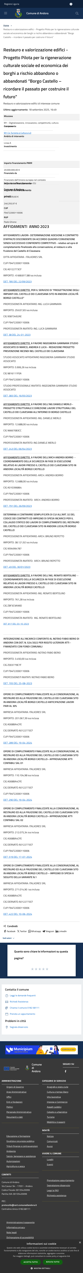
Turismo (50, 1117)
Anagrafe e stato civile (57, 1087)
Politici (9, 1107)
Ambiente (11, 1151)
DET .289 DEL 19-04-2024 (17, 743)
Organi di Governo (15, 1087)
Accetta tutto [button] (31, 1262)
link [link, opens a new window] (68, 1256)
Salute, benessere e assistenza (21, 1156)
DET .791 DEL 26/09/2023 (17, 506)
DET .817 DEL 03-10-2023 (16, 623)
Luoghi (50, 1159)
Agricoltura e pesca (15, 1166)
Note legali (11, 1232)
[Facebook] (65, 1072)
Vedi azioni (9, 938)
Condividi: (10, 926)
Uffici (8, 1097)
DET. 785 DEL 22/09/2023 (17, 281)
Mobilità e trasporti (56, 1122)
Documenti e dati (14, 1117)
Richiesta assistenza (56, 1195)
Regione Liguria (11, 4)
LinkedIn (61, 931)
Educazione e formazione (18, 1136)
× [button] (80, 1243)
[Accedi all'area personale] (71, 4)
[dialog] (41, 1256)
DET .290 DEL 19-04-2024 (17, 800)
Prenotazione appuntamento (60, 1180)
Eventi (50, 1164)
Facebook (9, 931)
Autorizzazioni (13, 1161)
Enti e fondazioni (14, 1102)
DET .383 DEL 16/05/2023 (17, 396)
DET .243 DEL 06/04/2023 (17, 449)
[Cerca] (77, 13)
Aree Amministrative (16, 1092)
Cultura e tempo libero (57, 1092)
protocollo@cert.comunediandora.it (19, 1205)
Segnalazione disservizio (58, 1185)
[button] (41, 1268)
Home (6, 25)
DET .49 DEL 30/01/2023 (16, 567)
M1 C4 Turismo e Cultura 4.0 (17, 133)
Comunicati (52, 1141)
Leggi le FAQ (53, 1190)
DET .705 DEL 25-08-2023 (17, 683)
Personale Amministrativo (18, 1112)
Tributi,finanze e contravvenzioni (22, 1146)
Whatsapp (34, 931)
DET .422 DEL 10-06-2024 (17, 914)
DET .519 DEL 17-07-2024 (17, 857)
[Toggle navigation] (5, 13)
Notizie (50, 1136)
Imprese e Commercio (57, 1102)
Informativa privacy (15, 1227)
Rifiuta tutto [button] (52, 1262)
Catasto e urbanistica (57, 1112)
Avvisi (50, 1146)
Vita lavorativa (54, 1097)
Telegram (48, 931)
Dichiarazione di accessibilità (20, 1237)
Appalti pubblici (54, 1107)
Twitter (22, 931)
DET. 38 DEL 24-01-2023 (16, 335)
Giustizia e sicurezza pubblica (20, 1141)
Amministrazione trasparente (20, 1222)
